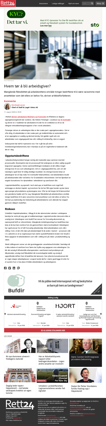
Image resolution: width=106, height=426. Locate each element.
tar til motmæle (64, 120)
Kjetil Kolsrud (74, 403)
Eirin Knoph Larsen (18, 105)
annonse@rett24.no (76, 409)
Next (101, 314)
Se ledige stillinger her (53, 330)
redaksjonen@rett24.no (77, 407)
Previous (5, 314)
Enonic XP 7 (17, 418)
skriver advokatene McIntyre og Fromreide (28, 117)
